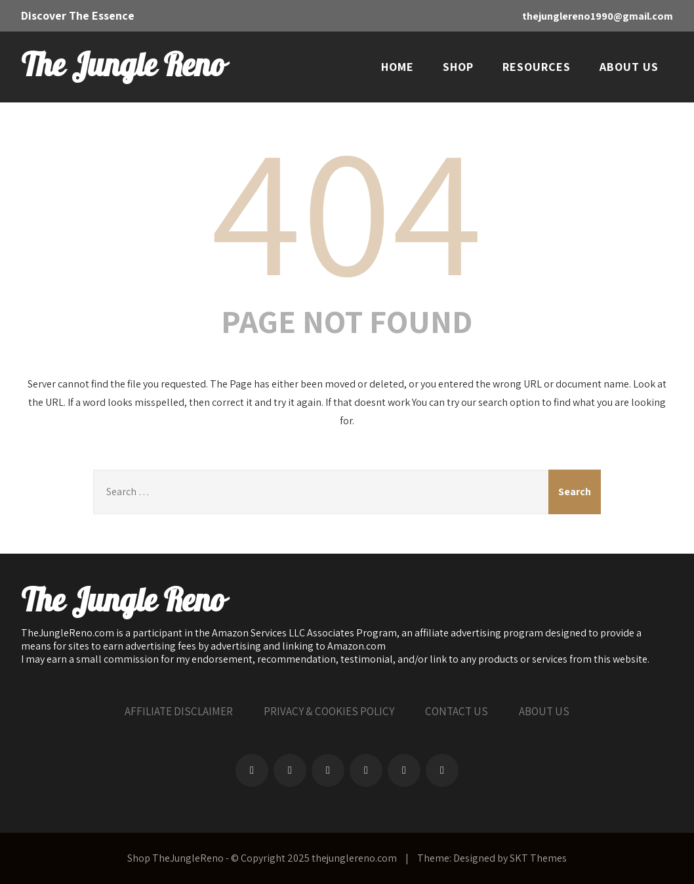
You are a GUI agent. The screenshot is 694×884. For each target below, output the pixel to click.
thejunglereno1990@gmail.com (597, 16)
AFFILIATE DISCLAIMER (179, 711)
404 (347, 207)
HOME (397, 66)
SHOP (458, 66)
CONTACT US (456, 711)
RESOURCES (536, 66)
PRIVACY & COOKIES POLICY (329, 711)
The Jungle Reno (122, 66)
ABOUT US (629, 66)
